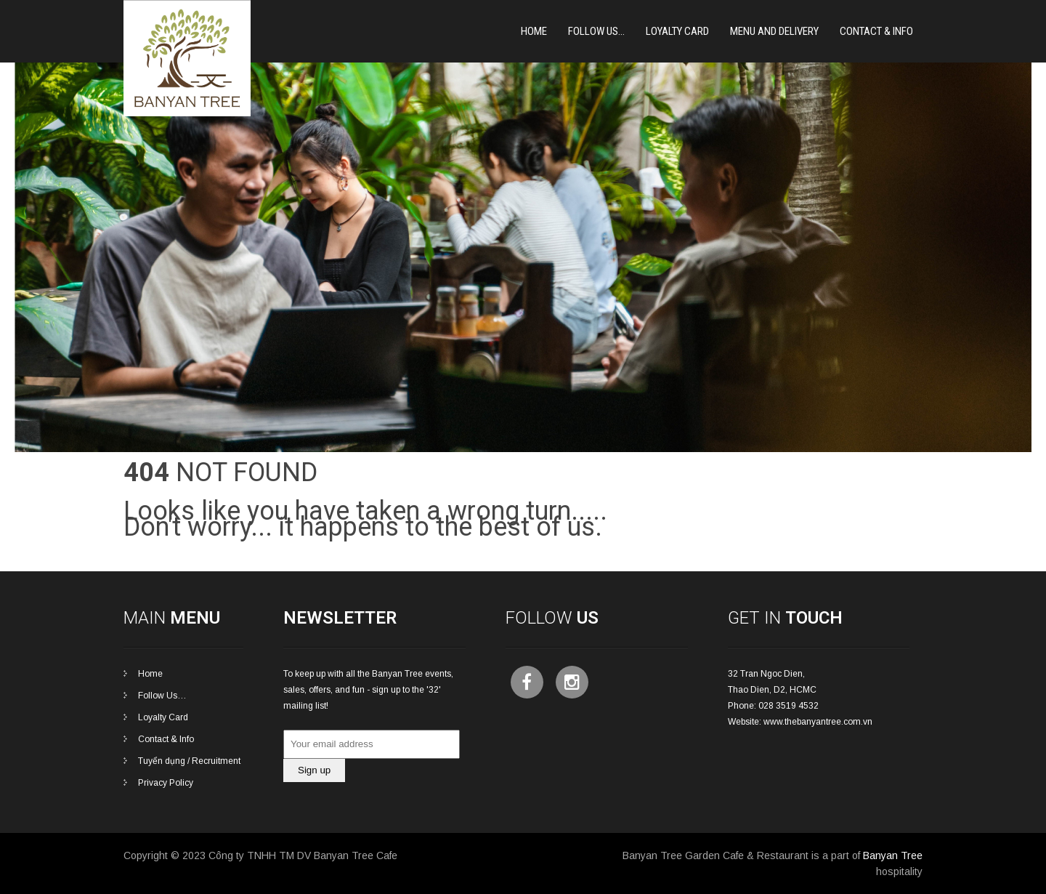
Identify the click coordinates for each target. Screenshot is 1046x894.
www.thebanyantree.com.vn (817, 722)
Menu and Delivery (774, 31)
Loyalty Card (163, 717)
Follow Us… (596, 31)
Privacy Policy (165, 783)
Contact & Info (876, 31)
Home (534, 31)
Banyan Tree (893, 855)
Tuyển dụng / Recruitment (189, 761)
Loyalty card (677, 31)
